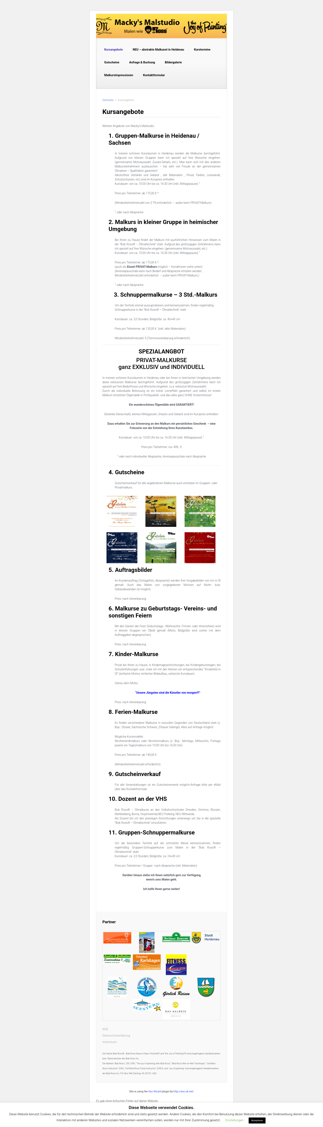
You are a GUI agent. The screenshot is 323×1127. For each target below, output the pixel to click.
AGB (105, 1029)
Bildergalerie (173, 62)
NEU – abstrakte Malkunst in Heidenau (158, 49)
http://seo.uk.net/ (183, 1091)
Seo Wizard (155, 1091)
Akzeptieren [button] (257, 1120)
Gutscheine (111, 62)
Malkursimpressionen (118, 75)
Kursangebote (113, 49)
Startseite (108, 100)
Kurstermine (202, 49)
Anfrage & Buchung (142, 62)
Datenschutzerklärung (116, 1035)
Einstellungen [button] (234, 1120)
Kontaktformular (154, 75)
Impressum (109, 1042)
